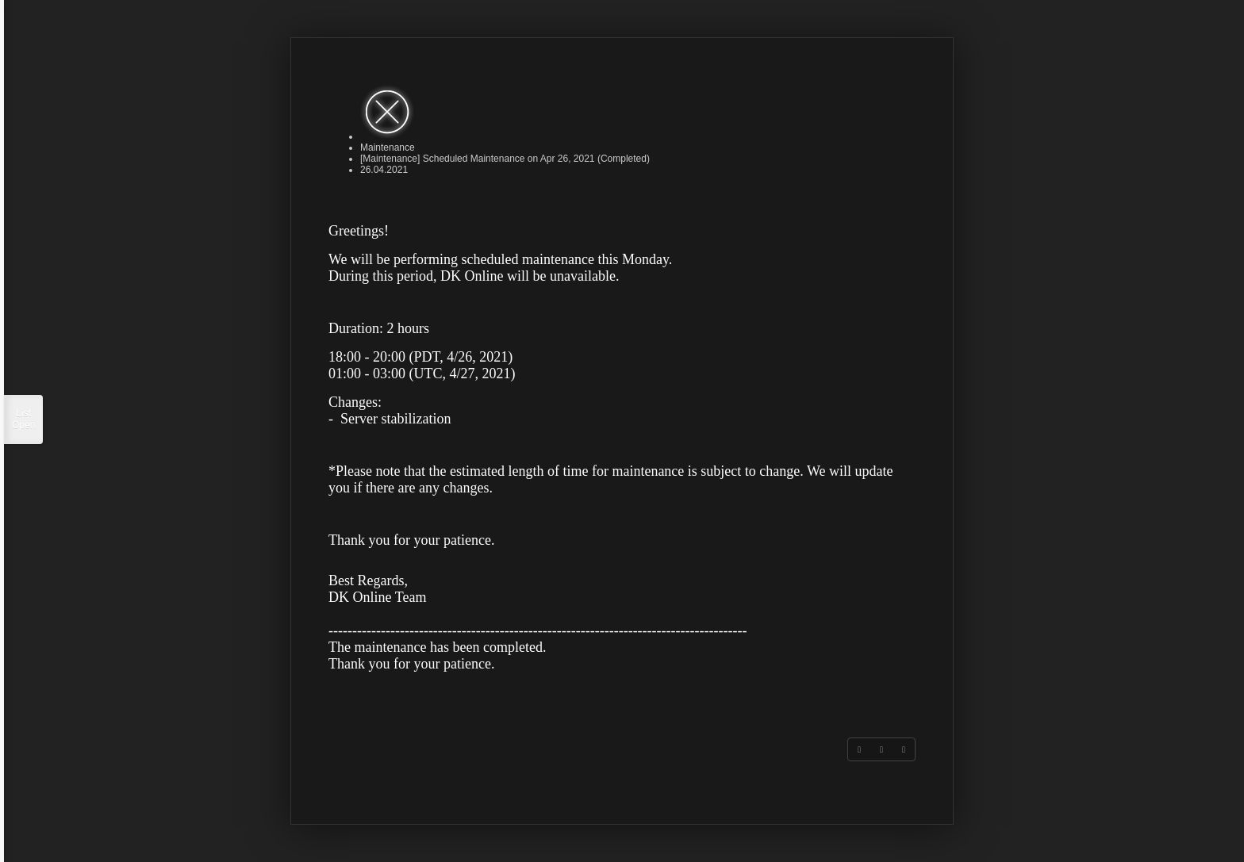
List (23, 419)
